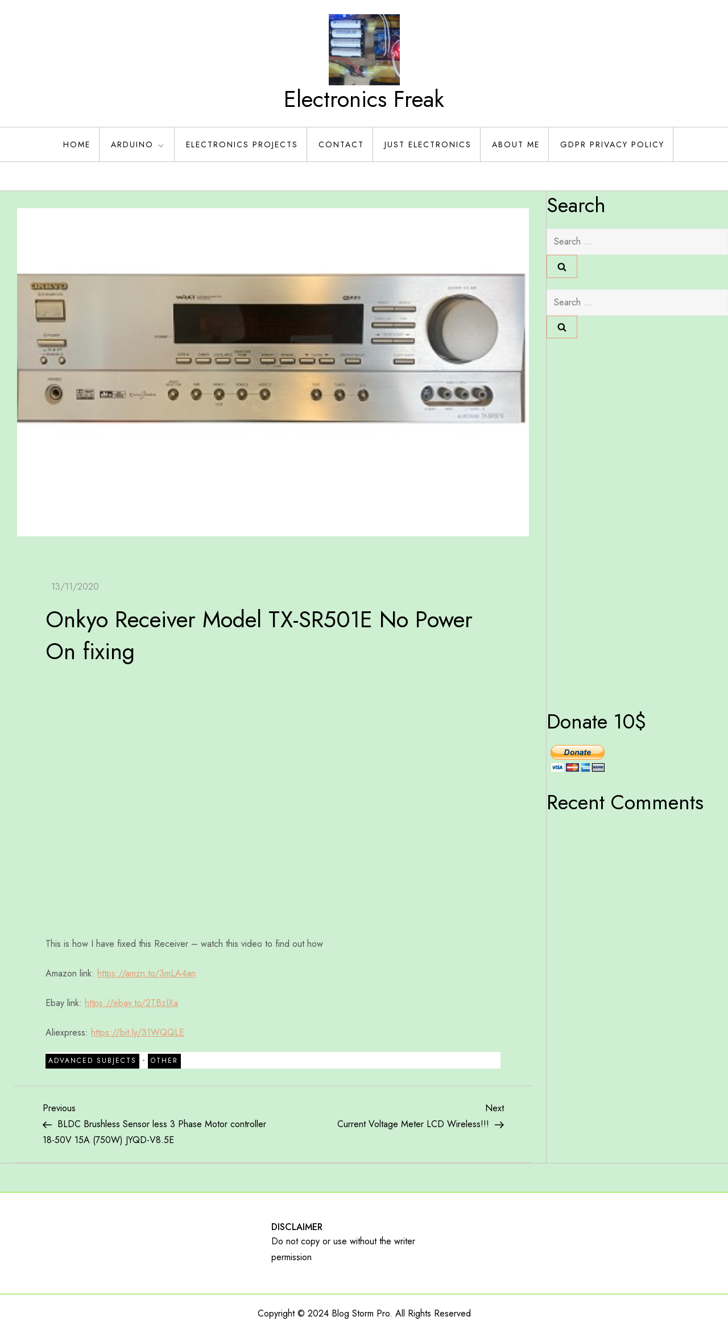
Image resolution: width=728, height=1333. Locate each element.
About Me (516, 144)
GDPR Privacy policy (612, 144)
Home (76, 144)
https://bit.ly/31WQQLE (137, 1032)
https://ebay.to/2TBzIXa (131, 1002)
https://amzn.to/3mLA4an (146, 973)
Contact (341, 144)
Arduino (138, 144)
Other (164, 1060)
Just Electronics (427, 144)
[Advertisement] (592, 520)
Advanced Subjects (92, 1060)
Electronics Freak (364, 98)
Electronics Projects (242, 144)
